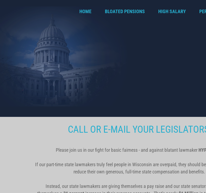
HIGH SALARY (172, 11)
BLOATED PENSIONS (125, 11)
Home (85, 11)
